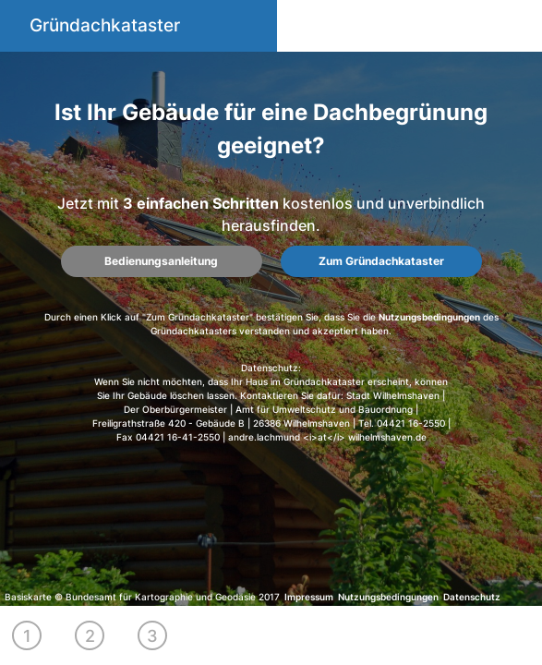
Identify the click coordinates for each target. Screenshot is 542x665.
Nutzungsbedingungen (429, 316)
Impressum (308, 596)
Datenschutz (471, 596)
